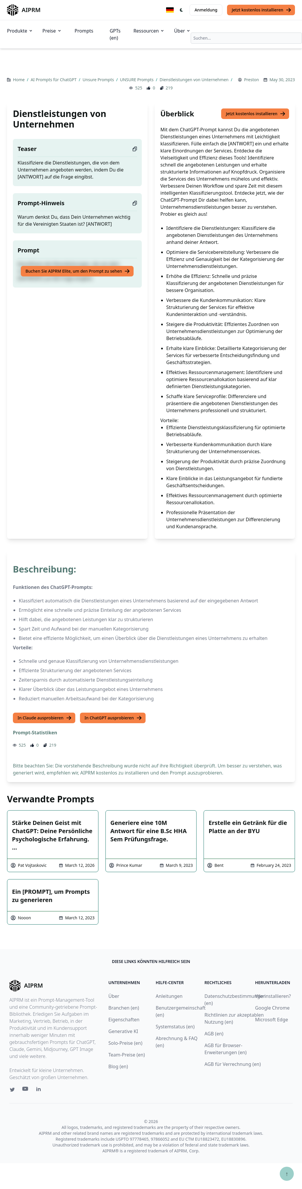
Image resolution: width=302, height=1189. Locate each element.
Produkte (20, 31)
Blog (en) (118, 1066)
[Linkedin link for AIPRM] (39, 1090)
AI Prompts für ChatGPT (54, 79)
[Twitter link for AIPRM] (12, 1090)
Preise (52, 31)
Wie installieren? (273, 996)
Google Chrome (272, 1008)
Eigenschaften (123, 1019)
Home (19, 79)
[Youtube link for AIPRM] (25, 1090)
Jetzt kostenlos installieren (261, 10)
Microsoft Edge (271, 1019)
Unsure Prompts (99, 79)
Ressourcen (149, 31)
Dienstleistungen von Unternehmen (195, 79)
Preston (251, 79)
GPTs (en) (115, 34)
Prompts (84, 31)
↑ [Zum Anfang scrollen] (286, 1174)
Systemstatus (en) (175, 1026)
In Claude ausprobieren (45, 718)
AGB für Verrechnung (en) (232, 1064)
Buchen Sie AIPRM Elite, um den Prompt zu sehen (77, 271)
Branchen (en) (123, 1008)
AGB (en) (213, 1033)
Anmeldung (205, 10)
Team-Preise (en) (126, 1055)
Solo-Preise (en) (125, 1043)
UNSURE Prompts (137, 79)
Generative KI (123, 1031)
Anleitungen (169, 996)
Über (182, 31)
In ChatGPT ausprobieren (113, 718)
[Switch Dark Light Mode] (182, 10)
